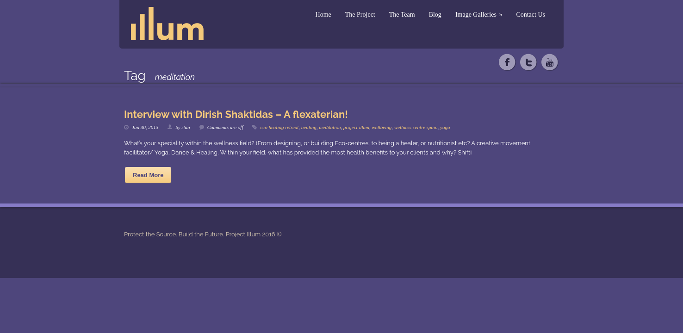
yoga (445, 127)
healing (309, 127)
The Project (360, 14)
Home (323, 14)
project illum (356, 127)
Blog (435, 14)
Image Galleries (479, 14)
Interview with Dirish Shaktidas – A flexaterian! (236, 114)
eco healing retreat (279, 127)
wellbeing (382, 127)
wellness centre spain (416, 127)
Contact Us (530, 14)
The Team (402, 14)
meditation (330, 127)
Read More (148, 175)
